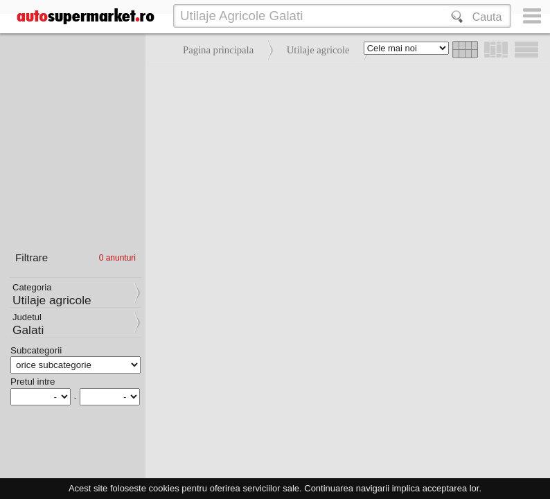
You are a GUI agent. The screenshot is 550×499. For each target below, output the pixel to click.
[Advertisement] (344, 166)
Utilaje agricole (318, 49)
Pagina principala (218, 49)
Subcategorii (36, 350)
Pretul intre (32, 381)
